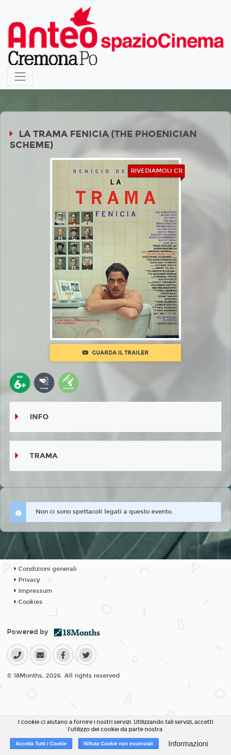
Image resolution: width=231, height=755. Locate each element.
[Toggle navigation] (20, 76)
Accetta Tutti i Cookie (41, 743)
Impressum (33, 591)
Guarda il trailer (115, 353)
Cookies (28, 602)
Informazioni (188, 744)
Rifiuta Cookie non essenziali (118, 743)
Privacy (27, 580)
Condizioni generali (45, 569)
